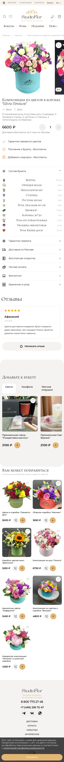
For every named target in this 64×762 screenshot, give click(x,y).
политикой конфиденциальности (23, 748)
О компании (25, 3)
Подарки (38, 26)
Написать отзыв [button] (32, 346)
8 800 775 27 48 (32, 701)
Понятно (32, 757)
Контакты (39, 3)
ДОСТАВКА (32, 721)
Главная (6, 35)
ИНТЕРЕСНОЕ (32, 734)
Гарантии (11, 3)
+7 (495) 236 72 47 (32, 707)
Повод (53, 26)
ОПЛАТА (32, 725)
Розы (22, 26)
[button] (4, 3)
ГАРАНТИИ (32, 730)
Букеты (9, 26)
